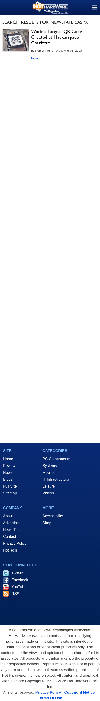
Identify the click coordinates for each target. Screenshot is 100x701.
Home (8, 459)
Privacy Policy (15, 543)
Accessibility (52, 516)
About (8, 516)
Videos (48, 493)
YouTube (19, 587)
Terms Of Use (50, 698)
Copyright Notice (79, 692)
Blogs (7, 479)
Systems (49, 466)
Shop (46, 523)
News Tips (12, 530)
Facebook (20, 580)
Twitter (17, 573)
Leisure (48, 486)
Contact (9, 537)
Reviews (10, 466)
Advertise (11, 523)
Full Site (10, 486)
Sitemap (10, 493)
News (35, 58)
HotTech (10, 550)
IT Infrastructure (55, 479)
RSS (15, 594)
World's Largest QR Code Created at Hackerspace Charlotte (56, 37)
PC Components (56, 459)
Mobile (48, 473)
